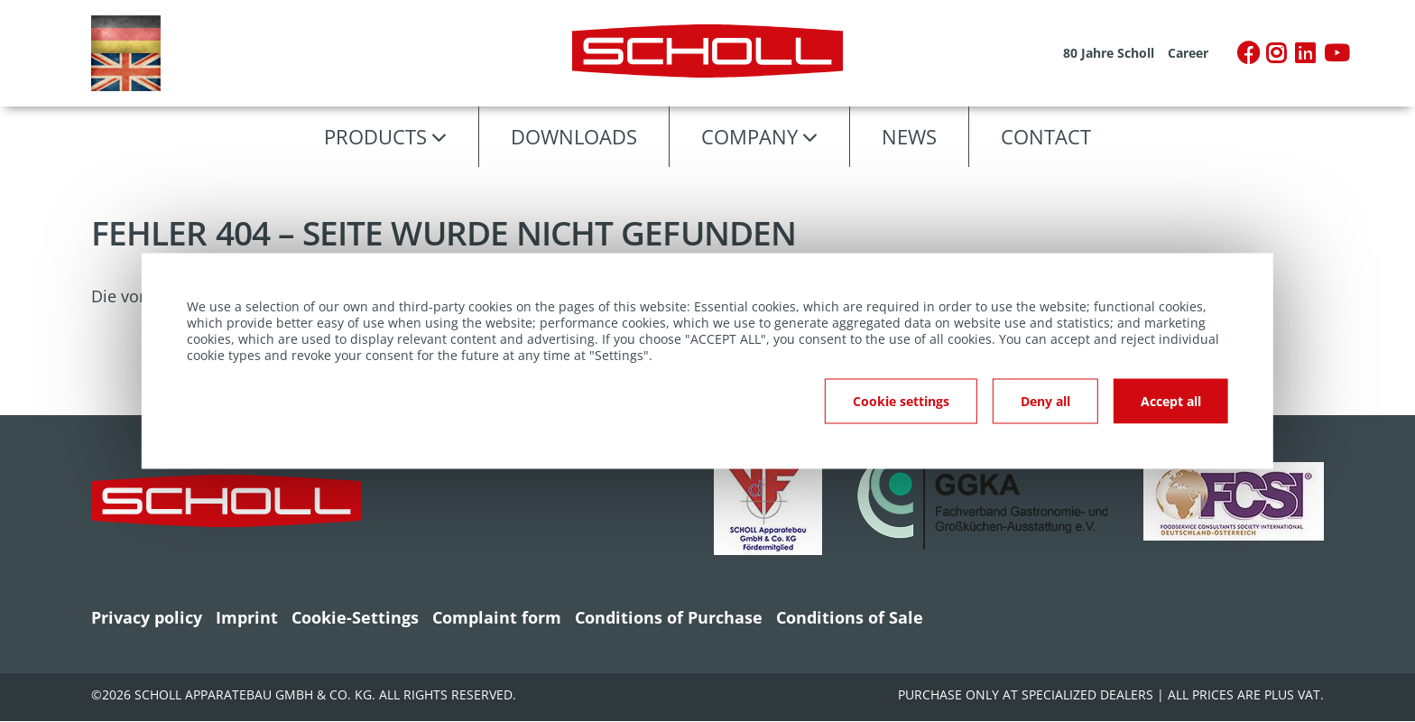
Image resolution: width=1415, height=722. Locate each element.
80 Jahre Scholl (1108, 53)
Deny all (1045, 401)
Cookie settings (901, 401)
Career (1188, 53)
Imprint (247, 617)
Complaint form (496, 617)
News (909, 136)
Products (375, 136)
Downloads (574, 136)
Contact (1046, 136)
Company (749, 136)
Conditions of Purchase (669, 617)
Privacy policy (146, 617)
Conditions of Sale (849, 617)
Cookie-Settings (355, 617)
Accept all (1171, 401)
